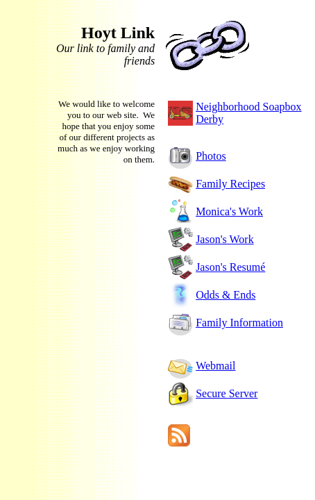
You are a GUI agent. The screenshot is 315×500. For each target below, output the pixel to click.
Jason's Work (225, 239)
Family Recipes (230, 184)
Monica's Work (229, 211)
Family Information (239, 322)
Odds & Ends (225, 295)
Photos (211, 156)
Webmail (215, 366)
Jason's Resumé (230, 267)
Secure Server (226, 393)
